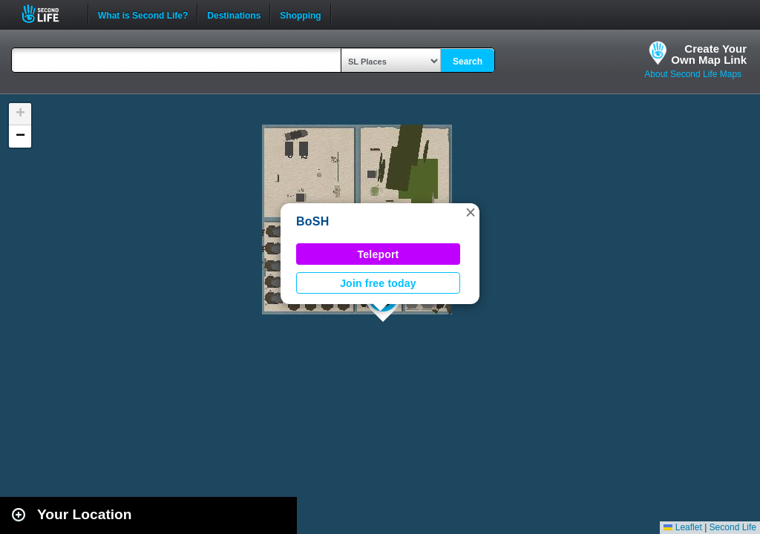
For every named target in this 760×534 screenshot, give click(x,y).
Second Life (48, 14)
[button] (470, 212)
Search (467, 61)
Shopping (300, 14)
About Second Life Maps (692, 74)
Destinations (234, 14)
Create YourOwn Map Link (709, 54)
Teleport (378, 254)
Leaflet (682, 527)
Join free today (378, 283)
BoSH (313, 221)
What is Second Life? (143, 14)
